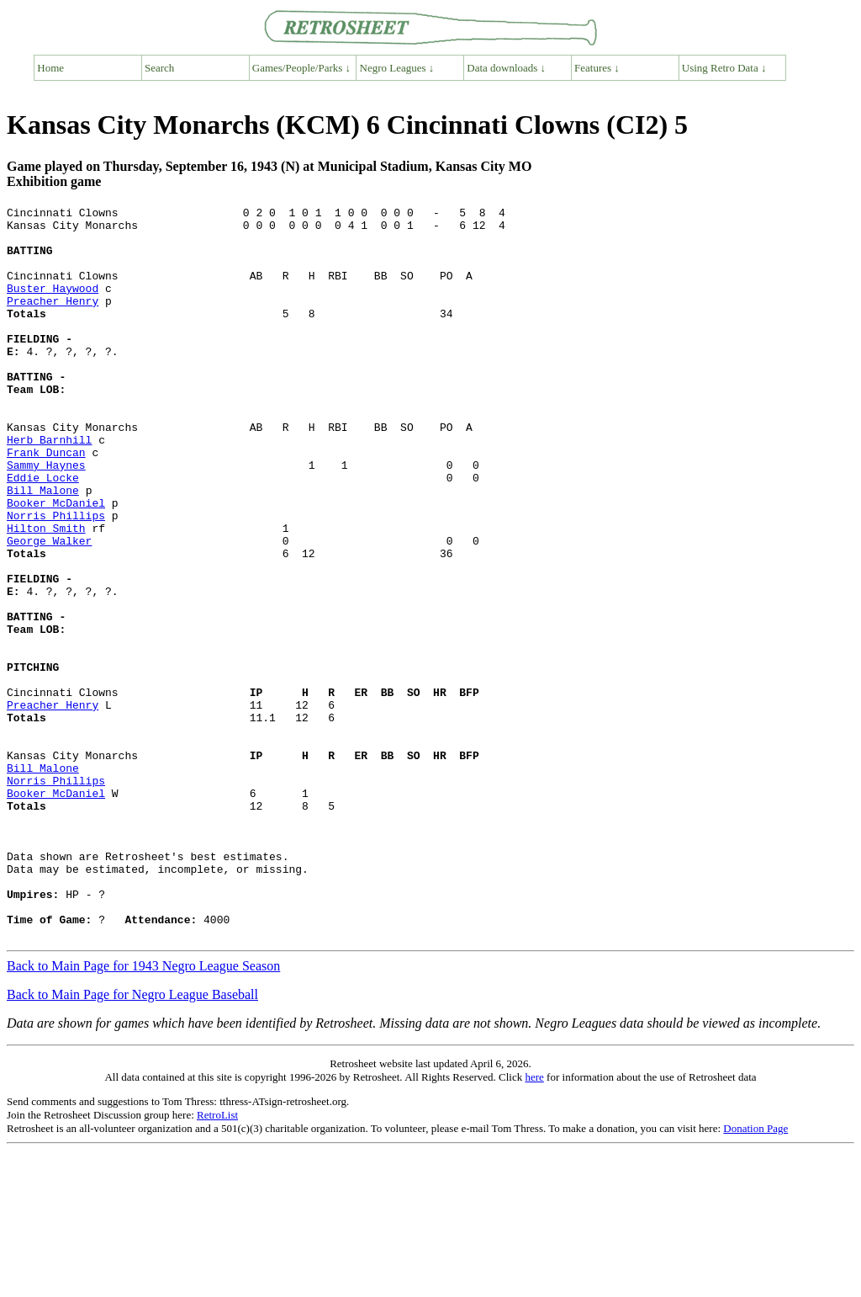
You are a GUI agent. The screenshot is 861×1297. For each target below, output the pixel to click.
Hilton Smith (46, 593)
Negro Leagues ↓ (397, 67)
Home (50, 67)
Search (159, 67)
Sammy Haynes (46, 517)
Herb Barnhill (49, 487)
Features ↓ (597, 67)
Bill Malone (43, 547)
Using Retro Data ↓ (724, 67)
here (534, 1223)
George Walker (49, 608)
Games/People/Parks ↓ (301, 67)
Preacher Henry (52, 320)
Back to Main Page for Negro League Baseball (132, 1141)
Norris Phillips (56, 578)
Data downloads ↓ (506, 67)
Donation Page (755, 1274)
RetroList (217, 1261)
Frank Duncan (46, 502)
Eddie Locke (43, 532)
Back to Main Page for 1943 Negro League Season (143, 1112)
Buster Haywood (52, 305)
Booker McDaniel (56, 563)
